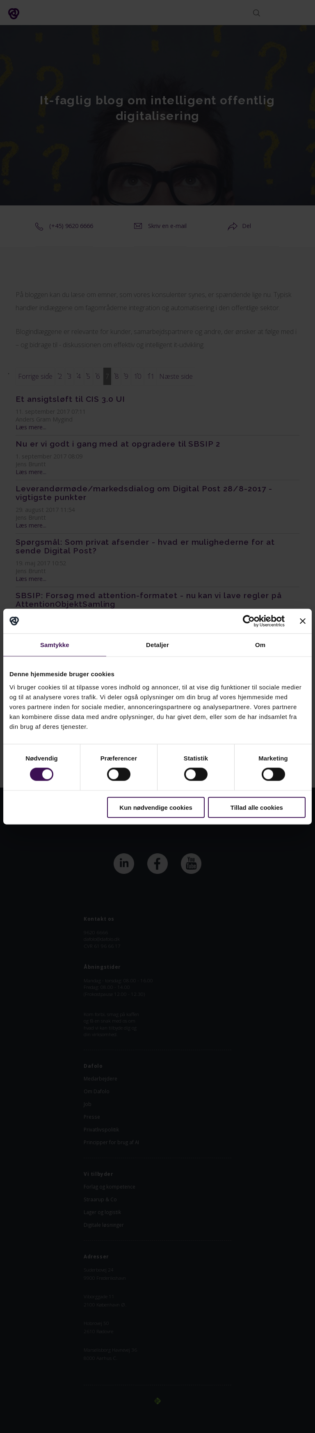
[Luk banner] (303, 621)
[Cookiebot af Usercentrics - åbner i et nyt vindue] (249, 621)
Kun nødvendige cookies (155, 807)
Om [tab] (260, 644)
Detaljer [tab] (157, 644)
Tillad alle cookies (257, 807)
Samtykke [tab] (54, 644)
